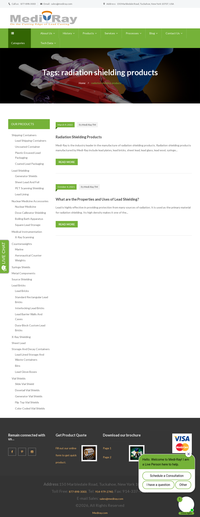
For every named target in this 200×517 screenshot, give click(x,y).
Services (110, 33)
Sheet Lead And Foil (27, 182)
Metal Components (23, 273)
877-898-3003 (28, 3)
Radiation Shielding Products (79, 137)
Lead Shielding (20, 170)
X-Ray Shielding (21, 337)
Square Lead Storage (27, 224)
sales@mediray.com (61, 3)
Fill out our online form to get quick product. (66, 455)
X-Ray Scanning (24, 237)
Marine (19, 249)
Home (82, 83)
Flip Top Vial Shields (27, 402)
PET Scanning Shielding (29, 188)
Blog (152, 33)
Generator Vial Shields (28, 396)
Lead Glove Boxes (26, 371)
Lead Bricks (19, 285)
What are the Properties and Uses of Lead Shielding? (97, 199)
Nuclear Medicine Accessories (30, 201)
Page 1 (107, 448)
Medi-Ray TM (89, 124)
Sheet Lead (19, 343)
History (67, 33)
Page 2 (107, 457)
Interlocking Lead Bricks (29, 308)
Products (88, 33)
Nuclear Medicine (25, 206)
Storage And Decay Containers (31, 349)
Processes (132, 33)
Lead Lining (22, 194)
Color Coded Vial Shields (30, 408)
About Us (46, 33)
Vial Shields (19, 378)
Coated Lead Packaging (29, 163)
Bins (17, 365)
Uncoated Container (27, 146)
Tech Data (46, 43)
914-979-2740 (104, 491)
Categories (18, 38)
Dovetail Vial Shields (27, 390)
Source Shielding (22, 279)
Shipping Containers (24, 135)
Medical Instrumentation (27, 231)
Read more (67, 162)
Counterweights (22, 243)
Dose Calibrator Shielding (30, 212)
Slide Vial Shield (24, 384)
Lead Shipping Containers (30, 140)
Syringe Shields (21, 267)
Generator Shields (26, 176)
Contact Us (173, 33)
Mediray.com (100, 512)
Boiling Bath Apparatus (29, 218)
